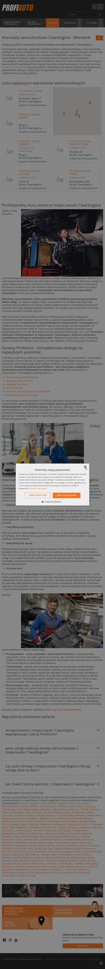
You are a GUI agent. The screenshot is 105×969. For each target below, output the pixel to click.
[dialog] (52, 484)
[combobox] (85, 467)
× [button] (86, 469)
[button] (52, 501)
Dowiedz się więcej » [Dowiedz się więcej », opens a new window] (38, 488)
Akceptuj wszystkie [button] (66, 495)
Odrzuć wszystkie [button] (38, 495)
